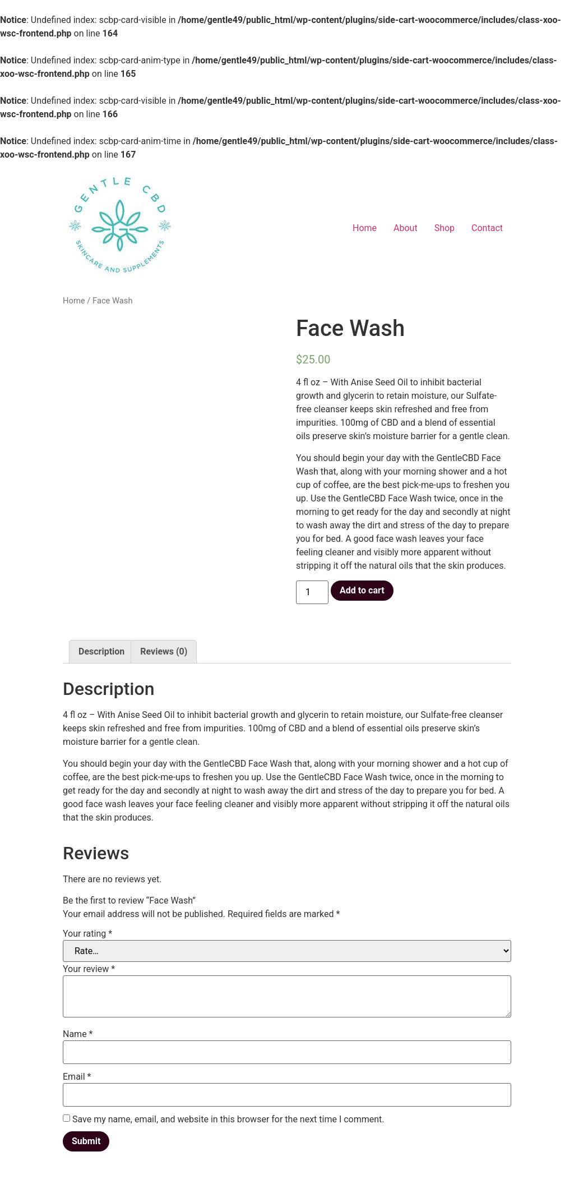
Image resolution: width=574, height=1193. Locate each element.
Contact (487, 228)
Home (365, 228)
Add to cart (362, 590)
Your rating (87, 933)
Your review (89, 969)
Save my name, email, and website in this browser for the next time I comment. (228, 1119)
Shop (444, 228)
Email (77, 1076)
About (406, 228)
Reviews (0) (163, 651)
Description (101, 651)
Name (78, 1034)
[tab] (101, 652)
